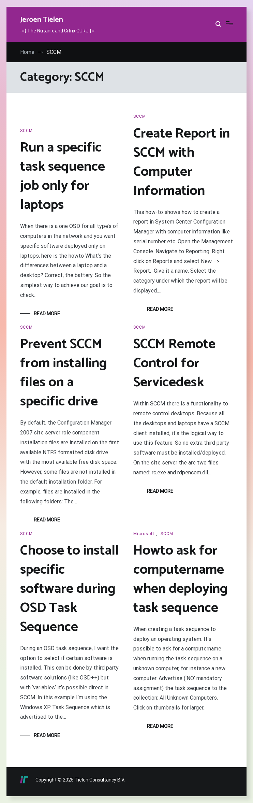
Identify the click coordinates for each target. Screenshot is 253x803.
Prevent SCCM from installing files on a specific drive (63, 373)
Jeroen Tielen (41, 20)
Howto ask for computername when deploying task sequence (180, 579)
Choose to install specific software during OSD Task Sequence (69, 589)
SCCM (26, 130)
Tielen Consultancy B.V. (100, 780)
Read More (47, 313)
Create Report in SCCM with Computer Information (181, 162)
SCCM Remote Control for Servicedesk (174, 363)
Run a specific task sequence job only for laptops (62, 176)
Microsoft (143, 533)
